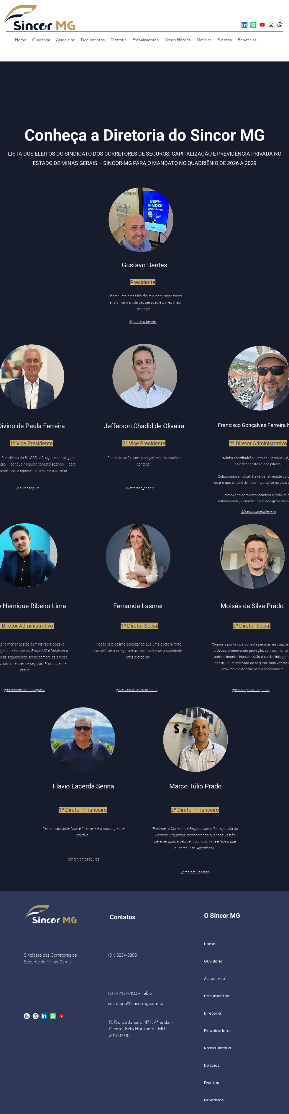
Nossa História (217, 1047)
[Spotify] (253, 25)
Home (209, 943)
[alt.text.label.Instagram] (36, 1016)
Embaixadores (217, 1030)
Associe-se (214, 978)
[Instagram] (271, 25)
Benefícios (214, 1100)
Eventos (211, 1082)
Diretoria (212, 1013)
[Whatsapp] (280, 25)
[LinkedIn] (244, 25)
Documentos (216, 995)
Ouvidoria (213, 961)
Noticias (212, 1065)
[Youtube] (262, 25)
